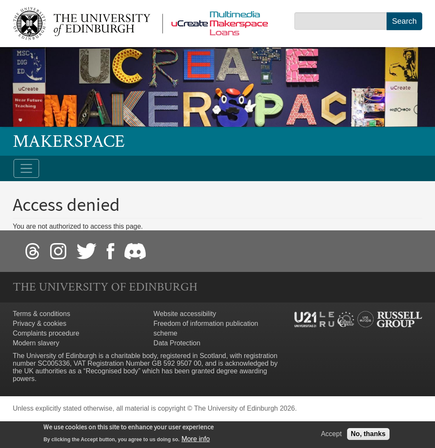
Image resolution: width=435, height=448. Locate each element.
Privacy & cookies (39, 323)
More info (195, 440)
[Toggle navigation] (26, 168)
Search (404, 21)
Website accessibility (184, 313)
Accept (331, 435)
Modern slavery (36, 343)
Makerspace (69, 141)
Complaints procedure (46, 333)
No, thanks (368, 435)
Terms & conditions (41, 313)
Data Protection (176, 343)
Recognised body (112, 371)
